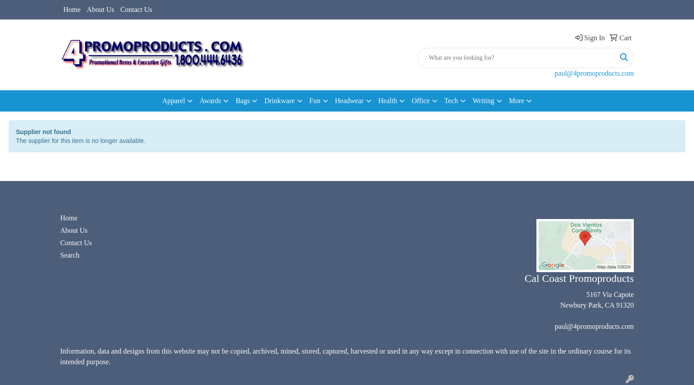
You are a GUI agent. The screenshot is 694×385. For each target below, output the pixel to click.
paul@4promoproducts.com (594, 73)
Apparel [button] (173, 100)
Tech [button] (451, 100)
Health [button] (387, 100)
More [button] (516, 100)
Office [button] (421, 100)
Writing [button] (483, 100)
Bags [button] (242, 100)
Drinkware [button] (279, 100)
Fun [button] (314, 100)
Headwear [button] (349, 100)
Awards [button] (210, 100)
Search (70, 255)
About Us (100, 9)
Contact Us (136, 9)
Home (72, 9)
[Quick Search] (516, 58)
